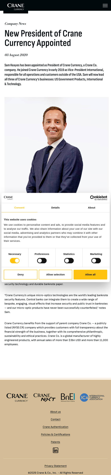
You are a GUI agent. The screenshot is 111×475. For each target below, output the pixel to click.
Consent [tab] (19, 207)
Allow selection (55, 274)
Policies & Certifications (55, 434)
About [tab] (91, 207)
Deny (21, 274)
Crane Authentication (55, 427)
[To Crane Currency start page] (15, 6)
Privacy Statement (56, 466)
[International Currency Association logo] (92, 397)
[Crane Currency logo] (17, 397)
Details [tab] (55, 207)
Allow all (90, 274)
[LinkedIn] (55, 450)
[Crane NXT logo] (44, 397)
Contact (55, 419)
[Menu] (105, 5)
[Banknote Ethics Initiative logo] (67, 397)
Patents (55, 442)
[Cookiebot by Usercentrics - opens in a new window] (92, 197)
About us (55, 411)
